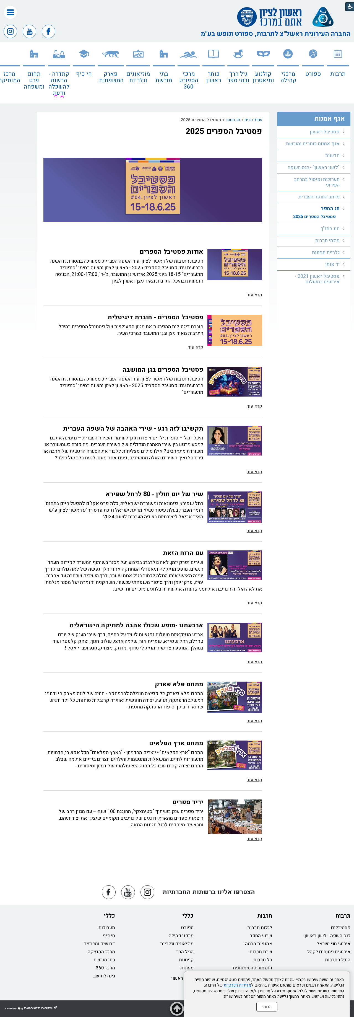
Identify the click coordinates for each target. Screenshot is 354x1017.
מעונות (187, 967)
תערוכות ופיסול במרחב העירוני (317, 182)
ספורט (313, 74)
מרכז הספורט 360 (188, 80)
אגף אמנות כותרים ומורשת (313, 143)
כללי (188, 916)
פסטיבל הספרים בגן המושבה (162, 369)
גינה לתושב (104, 975)
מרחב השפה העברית (319, 197)
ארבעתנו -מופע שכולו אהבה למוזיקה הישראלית (136, 625)
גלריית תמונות (326, 252)
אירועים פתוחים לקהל (328, 951)
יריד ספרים (187, 802)
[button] (10, 12)
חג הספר (232, 120)
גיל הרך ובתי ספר (238, 77)
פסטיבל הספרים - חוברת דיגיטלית (155, 317)
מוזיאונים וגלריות (138, 77)
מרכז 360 (105, 967)
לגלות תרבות (259, 927)
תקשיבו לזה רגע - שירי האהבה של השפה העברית (133, 428)
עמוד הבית (253, 120)
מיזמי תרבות (327, 240)
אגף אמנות (329, 118)
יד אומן (332, 264)
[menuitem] (338, 73)
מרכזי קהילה (288, 77)
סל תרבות (262, 959)
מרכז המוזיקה (101, 951)
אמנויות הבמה (258, 943)
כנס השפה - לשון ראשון (327, 935)
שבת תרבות (260, 951)
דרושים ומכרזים (99, 943)
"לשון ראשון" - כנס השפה (314, 167)
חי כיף (84, 74)
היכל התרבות (337, 959)
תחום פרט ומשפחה (34, 80)
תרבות (338, 74)
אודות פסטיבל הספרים (171, 252)
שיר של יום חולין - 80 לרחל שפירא (154, 494)
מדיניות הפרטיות (237, 985)
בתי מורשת (163, 77)
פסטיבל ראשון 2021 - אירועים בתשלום (317, 279)
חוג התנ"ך (330, 228)
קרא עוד (254, 295)
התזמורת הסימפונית (252, 967)
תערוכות (106, 927)
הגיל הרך (185, 951)
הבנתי (267, 1007)
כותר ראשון (213, 77)
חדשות (332, 155)
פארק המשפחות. (111, 77)
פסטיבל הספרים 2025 (224, 131)
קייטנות (186, 959)
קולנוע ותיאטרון (263, 77)
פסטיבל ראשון (325, 132)
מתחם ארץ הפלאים (176, 743)
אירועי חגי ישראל (333, 943)
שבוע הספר (261, 935)
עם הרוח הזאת (183, 553)
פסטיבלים (340, 927)
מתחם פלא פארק (179, 684)
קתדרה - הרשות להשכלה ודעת (58, 83)
